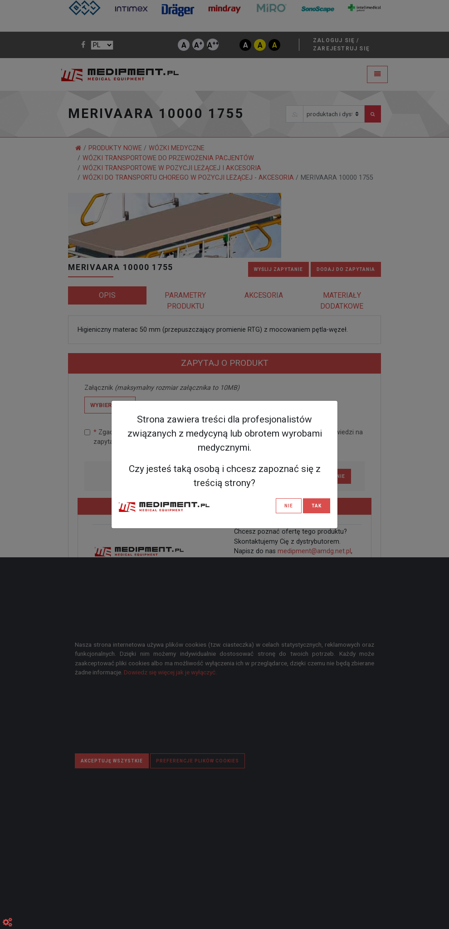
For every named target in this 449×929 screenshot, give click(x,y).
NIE (289, 505)
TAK (316, 505)
